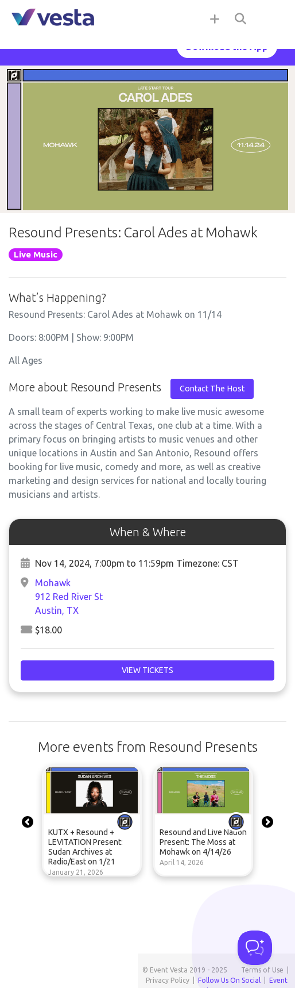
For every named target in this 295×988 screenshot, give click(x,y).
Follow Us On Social (229, 980)
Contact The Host (212, 388)
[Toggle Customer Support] (255, 948)
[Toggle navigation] (272, 18)
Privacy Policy (167, 980)
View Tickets (147, 670)
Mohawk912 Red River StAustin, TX (69, 597)
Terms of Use (262, 970)
